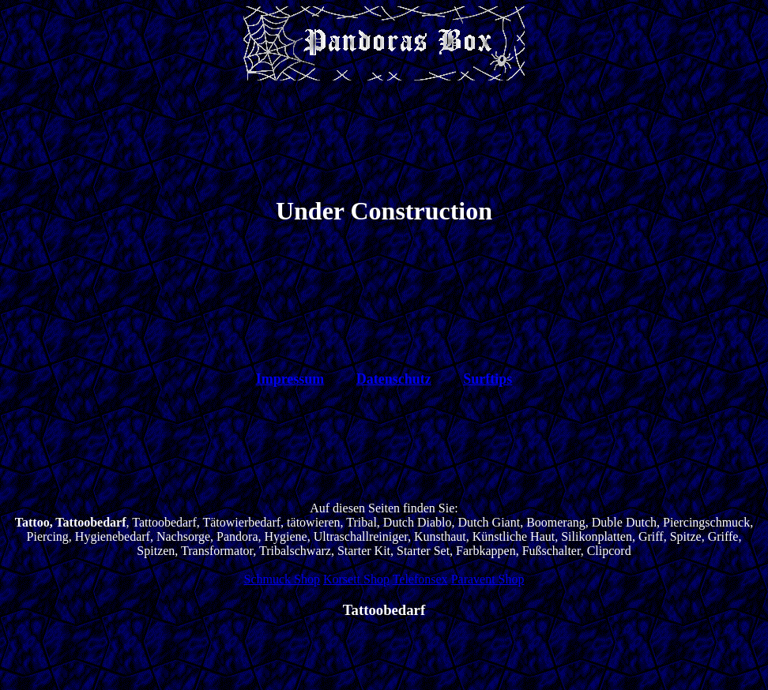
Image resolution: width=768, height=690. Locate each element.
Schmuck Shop (281, 579)
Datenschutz (393, 379)
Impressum (290, 379)
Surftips (487, 379)
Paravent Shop (488, 579)
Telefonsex (420, 579)
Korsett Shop (356, 579)
